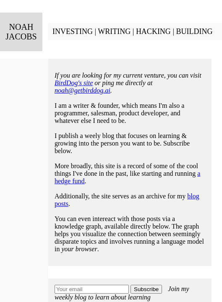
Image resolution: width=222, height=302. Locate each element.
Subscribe (146, 289)
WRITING (114, 31)
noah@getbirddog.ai (82, 90)
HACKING (153, 31)
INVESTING (72, 31)
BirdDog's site (74, 82)
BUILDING (194, 31)
